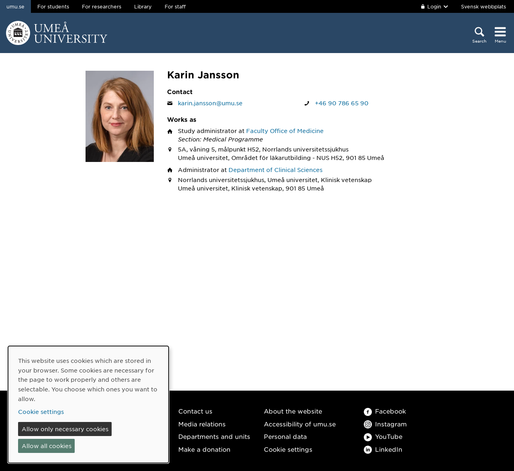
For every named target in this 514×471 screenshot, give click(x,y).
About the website (293, 411)
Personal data (285, 436)
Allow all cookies (46, 445)
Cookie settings (288, 449)
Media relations (202, 424)
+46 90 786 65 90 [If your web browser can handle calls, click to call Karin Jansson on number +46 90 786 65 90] (342, 102)
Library (143, 6)
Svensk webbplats (483, 6)
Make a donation (204, 449)
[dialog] (88, 404)
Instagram (385, 424)
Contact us (195, 411)
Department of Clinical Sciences (275, 169)
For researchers (101, 6)
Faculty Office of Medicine (285, 130)
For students (53, 6)
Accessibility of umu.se (300, 424)
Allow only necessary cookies (65, 428)
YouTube (383, 436)
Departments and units (214, 436)
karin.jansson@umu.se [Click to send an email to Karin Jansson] (210, 102)
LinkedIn (383, 449)
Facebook (385, 411)
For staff (175, 6)
